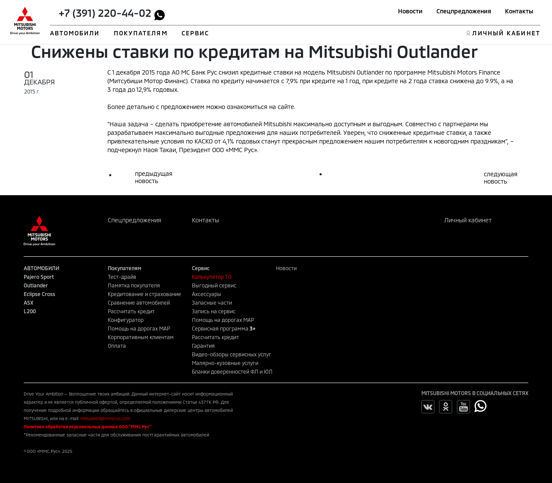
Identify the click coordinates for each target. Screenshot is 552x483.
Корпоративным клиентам (141, 337)
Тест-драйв (122, 277)
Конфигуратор (126, 320)
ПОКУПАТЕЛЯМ (141, 33)
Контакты (519, 11)
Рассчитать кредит (131, 311)
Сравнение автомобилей (139, 302)
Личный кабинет (468, 220)
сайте (286, 106)
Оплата (117, 346)
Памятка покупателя (134, 285)
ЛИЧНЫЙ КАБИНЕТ (506, 33)
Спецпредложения (463, 11)
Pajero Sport (39, 277)
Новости (410, 11)
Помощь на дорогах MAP (139, 328)
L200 (30, 311)
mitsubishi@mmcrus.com (105, 418)
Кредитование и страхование (144, 294)
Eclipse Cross (39, 294)
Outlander (36, 285)
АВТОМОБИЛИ (75, 33)
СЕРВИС (196, 33)
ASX (28, 302)
